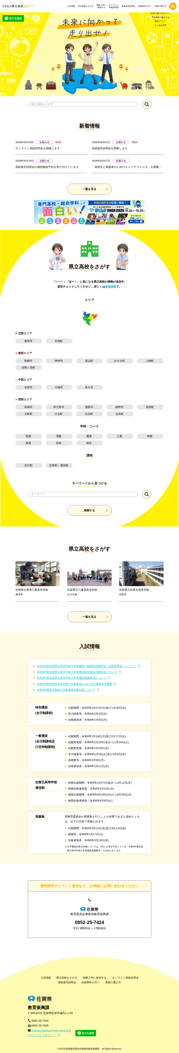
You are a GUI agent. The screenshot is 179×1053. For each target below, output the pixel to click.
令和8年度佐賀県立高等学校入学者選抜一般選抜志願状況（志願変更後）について (86, 666)
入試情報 (72, 6)
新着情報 (110, 286)
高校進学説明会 (129, 6)
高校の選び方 (161, 6)
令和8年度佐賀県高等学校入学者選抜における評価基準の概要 (74, 683)
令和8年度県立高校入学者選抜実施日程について (66, 689)
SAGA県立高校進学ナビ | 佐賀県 (18, 6)
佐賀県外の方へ (145, 6)
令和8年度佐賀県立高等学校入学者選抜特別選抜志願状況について (77, 672)
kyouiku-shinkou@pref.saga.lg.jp (51, 1030)
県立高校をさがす (86, 6)
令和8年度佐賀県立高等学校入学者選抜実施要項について (71, 677)
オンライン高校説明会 (114, 6)
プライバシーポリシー (42, 1035)
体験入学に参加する (102, 6)
